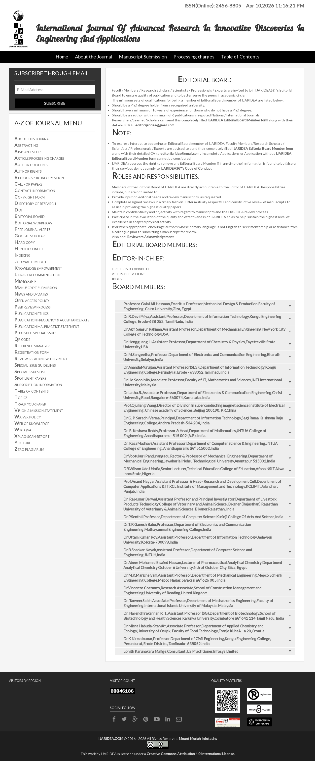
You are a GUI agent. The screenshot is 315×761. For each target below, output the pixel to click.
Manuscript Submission (143, 56)
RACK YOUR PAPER (30, 403)
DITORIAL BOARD (29, 216)
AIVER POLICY (27, 416)
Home (62, 56)
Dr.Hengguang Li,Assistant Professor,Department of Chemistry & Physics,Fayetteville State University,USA (208, 344)
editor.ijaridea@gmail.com (154, 125)
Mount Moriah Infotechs (198, 738)
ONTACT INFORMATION (34, 190)
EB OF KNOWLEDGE (31, 423)
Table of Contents (240, 56)
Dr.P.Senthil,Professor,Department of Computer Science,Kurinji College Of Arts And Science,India (208, 516)
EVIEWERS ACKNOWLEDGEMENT (41, 358)
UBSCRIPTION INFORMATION (38, 384)
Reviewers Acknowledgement (150, 237)
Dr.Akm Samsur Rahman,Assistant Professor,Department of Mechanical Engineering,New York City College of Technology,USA (208, 331)
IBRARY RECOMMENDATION (37, 274)
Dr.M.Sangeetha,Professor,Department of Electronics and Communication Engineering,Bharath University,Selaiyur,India (208, 357)
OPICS (21, 397)
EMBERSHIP (25, 281)
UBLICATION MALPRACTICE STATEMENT (46, 326)
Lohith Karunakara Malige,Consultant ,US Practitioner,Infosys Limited (208, 651)
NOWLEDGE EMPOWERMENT (38, 268)
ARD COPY (24, 242)
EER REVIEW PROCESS (32, 306)
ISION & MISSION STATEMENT (38, 410)
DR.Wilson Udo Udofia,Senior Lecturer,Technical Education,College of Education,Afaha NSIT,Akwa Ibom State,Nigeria (208, 471)
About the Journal (93, 56)
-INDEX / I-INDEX (28, 248)
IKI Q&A (22, 429)
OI (18, 209)
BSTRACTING (26, 145)
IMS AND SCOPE (28, 151)
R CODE (22, 339)
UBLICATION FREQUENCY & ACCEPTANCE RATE (51, 319)
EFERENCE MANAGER (32, 345)
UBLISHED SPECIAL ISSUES (35, 332)
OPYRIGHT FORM (29, 197)
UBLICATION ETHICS (31, 313)
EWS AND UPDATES (31, 294)
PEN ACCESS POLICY (31, 300)
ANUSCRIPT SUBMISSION (35, 287)
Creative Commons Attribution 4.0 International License (190, 754)
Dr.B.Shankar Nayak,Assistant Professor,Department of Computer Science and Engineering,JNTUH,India (208, 552)
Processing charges (194, 56)
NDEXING (22, 255)
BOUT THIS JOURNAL (32, 138)
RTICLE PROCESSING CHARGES (39, 158)
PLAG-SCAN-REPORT (32, 436)
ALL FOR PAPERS (28, 184)
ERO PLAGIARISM (29, 449)
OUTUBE (22, 442)
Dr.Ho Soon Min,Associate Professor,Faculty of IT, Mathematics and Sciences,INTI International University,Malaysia (208, 382)
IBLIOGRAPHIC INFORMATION (39, 177)
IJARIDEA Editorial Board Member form (238, 120)
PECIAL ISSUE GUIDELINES (35, 365)
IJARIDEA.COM (110, 738)
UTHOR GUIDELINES (31, 164)
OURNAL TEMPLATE (30, 261)
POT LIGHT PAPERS (30, 378)
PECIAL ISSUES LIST (30, 371)
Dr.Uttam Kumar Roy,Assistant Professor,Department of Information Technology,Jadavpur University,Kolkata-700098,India (208, 539)
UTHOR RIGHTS (28, 171)
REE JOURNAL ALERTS (32, 229)
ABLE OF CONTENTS (31, 391)
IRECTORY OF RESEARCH (35, 203)
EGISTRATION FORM (31, 352)
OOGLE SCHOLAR (29, 235)
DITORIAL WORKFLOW (33, 222)
